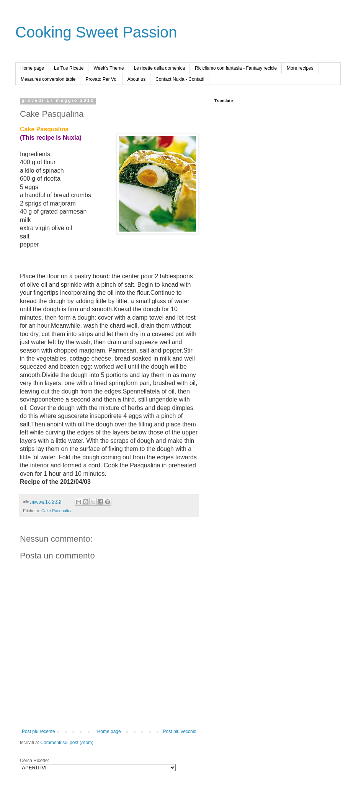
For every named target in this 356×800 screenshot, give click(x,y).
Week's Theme (108, 68)
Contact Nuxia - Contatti (179, 79)
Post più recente (38, 731)
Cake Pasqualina (57, 510)
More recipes (300, 68)
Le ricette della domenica (159, 68)
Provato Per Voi (101, 79)
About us (136, 79)
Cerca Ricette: (34, 760)
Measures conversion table (48, 79)
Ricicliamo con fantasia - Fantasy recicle (236, 68)
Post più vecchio (179, 731)
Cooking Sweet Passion (96, 32)
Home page (32, 68)
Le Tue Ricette (68, 68)
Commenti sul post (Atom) (66, 742)
